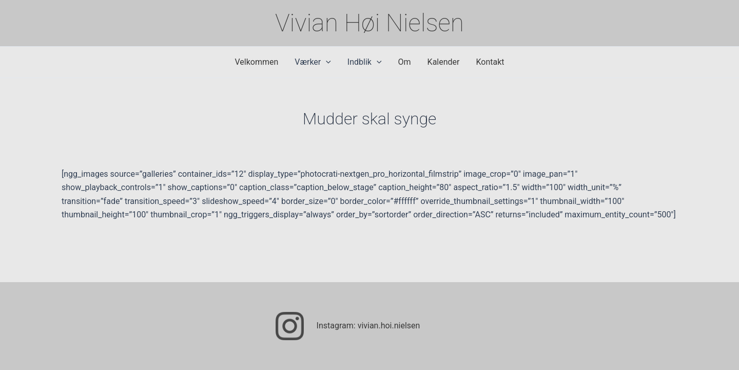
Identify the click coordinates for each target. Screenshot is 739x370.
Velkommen (256, 62)
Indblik (364, 62)
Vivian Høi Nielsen (369, 23)
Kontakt (490, 62)
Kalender (443, 62)
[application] (326, 62)
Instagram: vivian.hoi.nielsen (368, 325)
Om (404, 62)
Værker (313, 62)
